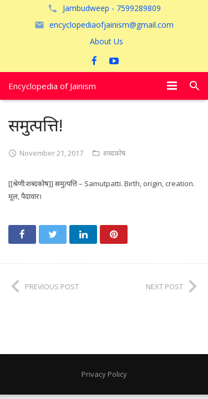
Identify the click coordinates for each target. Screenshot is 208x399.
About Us (106, 41)
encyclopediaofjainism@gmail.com (111, 24)
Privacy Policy (104, 374)
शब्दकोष (114, 153)
